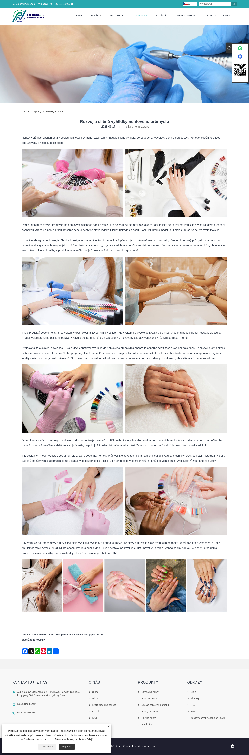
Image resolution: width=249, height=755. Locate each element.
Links (193, 692)
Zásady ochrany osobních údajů (74, 739)
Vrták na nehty (149, 698)
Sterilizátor (147, 724)
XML (193, 711)
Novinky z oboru (55, 111)
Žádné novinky (36, 640)
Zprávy (142, 16)
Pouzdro (96, 711)
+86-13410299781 (63, 4)
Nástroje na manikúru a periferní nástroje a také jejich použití (68, 634)
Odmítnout (47, 746)
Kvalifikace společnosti (104, 705)
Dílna (95, 698)
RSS (193, 705)
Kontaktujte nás (218, 16)
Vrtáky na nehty (149, 711)
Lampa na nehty (149, 692)
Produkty (118, 16)
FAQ (94, 718)
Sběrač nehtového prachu (155, 705)
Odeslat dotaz (185, 16)
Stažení (161, 16)
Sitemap (195, 698)
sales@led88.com (26, 4)
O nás (96, 16)
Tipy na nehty (148, 718)
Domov (79, 16)
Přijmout (66, 746)
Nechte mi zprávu (138, 126)
